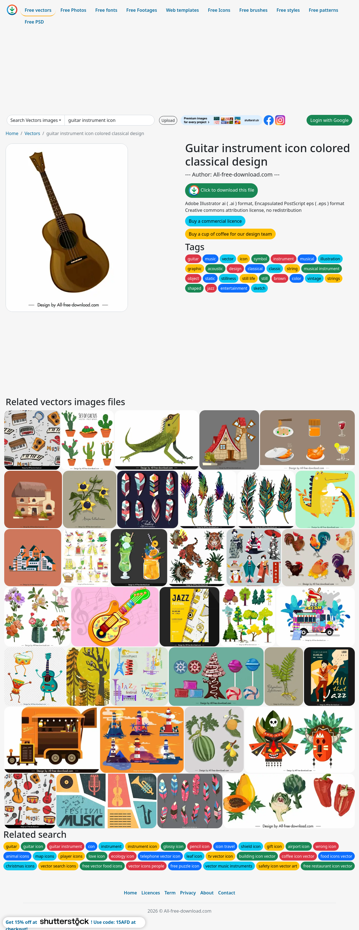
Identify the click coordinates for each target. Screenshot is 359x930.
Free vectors (38, 10)
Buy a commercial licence (215, 221)
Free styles (288, 10)
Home (12, 133)
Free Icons (219, 10)
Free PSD (34, 22)
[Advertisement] (179, 71)
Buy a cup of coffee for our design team (230, 234)
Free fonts (106, 10)
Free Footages (141, 10)
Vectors (32, 133)
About (206, 893)
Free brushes (253, 10)
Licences (150, 893)
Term (170, 893)
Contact (226, 893)
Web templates (182, 10)
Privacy (188, 893)
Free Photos (73, 10)
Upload (168, 120)
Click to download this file (221, 190)
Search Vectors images (34, 120)
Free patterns (323, 10)
